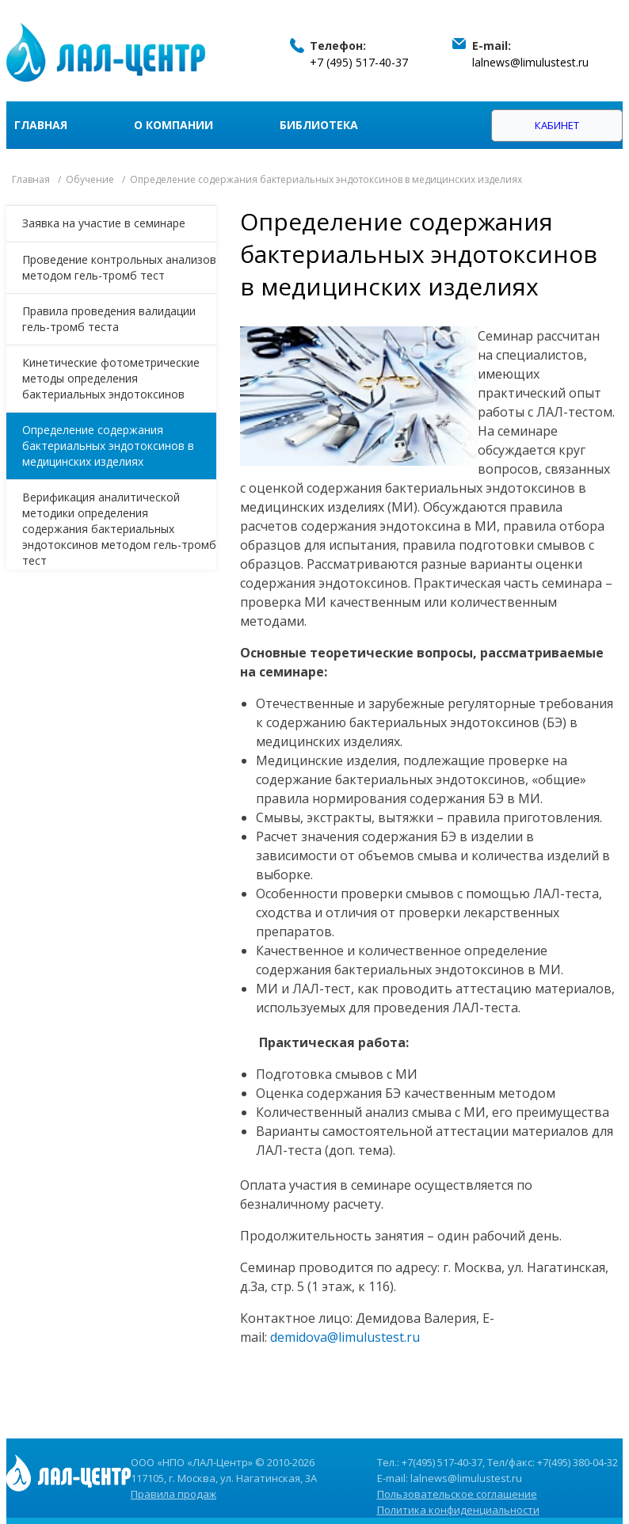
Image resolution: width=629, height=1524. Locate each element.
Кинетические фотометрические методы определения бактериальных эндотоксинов (111, 378)
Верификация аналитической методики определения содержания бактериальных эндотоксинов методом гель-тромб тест (119, 529)
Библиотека (319, 124)
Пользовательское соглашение (457, 1494)
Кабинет (557, 125)
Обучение (90, 179)
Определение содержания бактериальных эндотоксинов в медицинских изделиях (108, 445)
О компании (173, 124)
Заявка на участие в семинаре (103, 223)
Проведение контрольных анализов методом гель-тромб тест (119, 267)
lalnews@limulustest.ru (530, 62)
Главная (40, 124)
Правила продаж (173, 1494)
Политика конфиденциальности (458, 1510)
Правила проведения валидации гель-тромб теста (109, 318)
